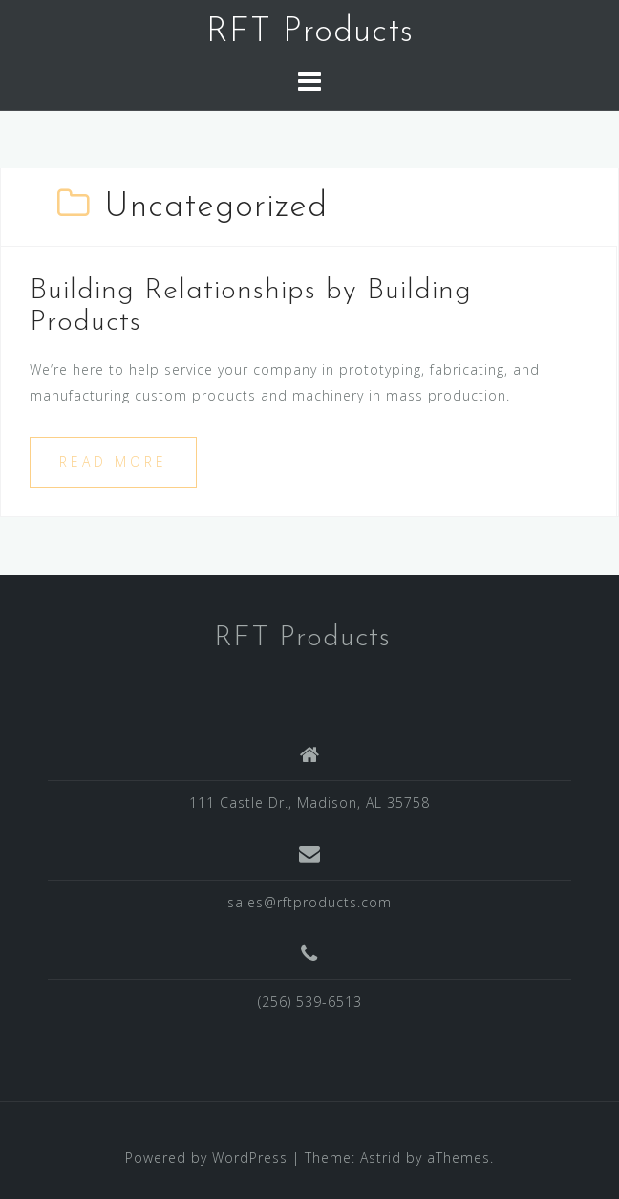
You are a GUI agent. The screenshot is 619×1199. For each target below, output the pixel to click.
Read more (113, 461)
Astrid (380, 1157)
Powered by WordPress (206, 1157)
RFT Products (310, 32)
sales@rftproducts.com (309, 902)
